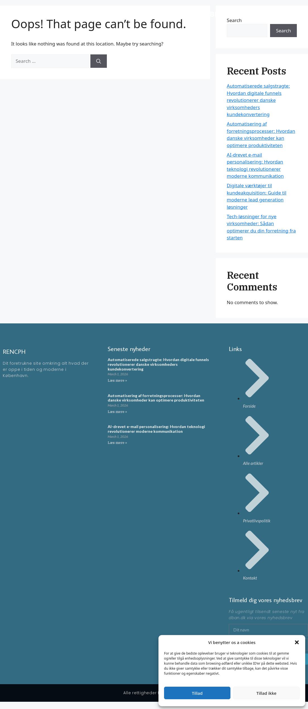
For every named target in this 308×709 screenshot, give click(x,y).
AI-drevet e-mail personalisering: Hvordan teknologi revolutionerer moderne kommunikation (156, 429)
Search (283, 30)
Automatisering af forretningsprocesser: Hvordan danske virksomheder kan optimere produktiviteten (156, 398)
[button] (297, 642)
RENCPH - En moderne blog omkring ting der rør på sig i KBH (115, 14)
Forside (265, 13)
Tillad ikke (266, 693)
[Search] (98, 61)
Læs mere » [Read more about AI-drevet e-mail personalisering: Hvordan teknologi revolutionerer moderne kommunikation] (117, 443)
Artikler (285, 13)
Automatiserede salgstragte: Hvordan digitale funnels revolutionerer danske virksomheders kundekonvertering (258, 100)
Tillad (197, 693)
